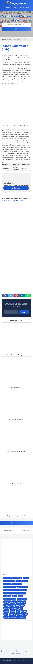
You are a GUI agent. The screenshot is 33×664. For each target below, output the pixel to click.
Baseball (12, 581)
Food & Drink (7, 596)
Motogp (12, 605)
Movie (17, 605)
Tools (25, 614)
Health (14, 599)
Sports (5, 614)
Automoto (26, 578)
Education (6, 590)
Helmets (20, 599)
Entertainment (22, 590)
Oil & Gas (6, 608)
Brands (6, 584)
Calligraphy (12, 584)
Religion (13, 611)
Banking (6, 581)
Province (6, 611)
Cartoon (19, 584)
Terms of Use (16, 654)
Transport (6, 617)
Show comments (16, 523)
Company (16, 587)
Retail (18, 611)
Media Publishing (21, 602)
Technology (12, 614)
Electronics (14, 590)
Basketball (19, 581)
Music (22, 605)
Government (7, 599)
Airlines (6, 578)
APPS (11, 578)
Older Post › (25, 530)
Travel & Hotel (14, 617)
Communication (8, 587)
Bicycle (26, 581)
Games (20, 596)
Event (5, 593)
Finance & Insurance (20, 593)
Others (20, 608)
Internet (6, 602)
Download (16, 188)
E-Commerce (24, 587)
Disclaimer (20, 651)
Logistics (12, 602)
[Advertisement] (16, 102)
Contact (11, 651)
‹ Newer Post (8, 530)
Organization (14, 608)
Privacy (29, 651)
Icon (25, 599)
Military (6, 605)
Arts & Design (18, 578)
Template (19, 614)
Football (15, 596)
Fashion (11, 593)
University (22, 617)
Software (23, 611)
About (4, 651)
